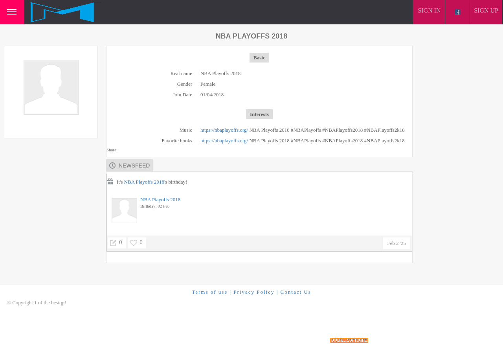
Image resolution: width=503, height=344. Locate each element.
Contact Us (296, 292)
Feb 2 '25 (396, 243)
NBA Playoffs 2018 (144, 182)
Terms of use (210, 292)
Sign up (486, 10)
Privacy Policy (253, 292)
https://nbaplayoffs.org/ (224, 130)
